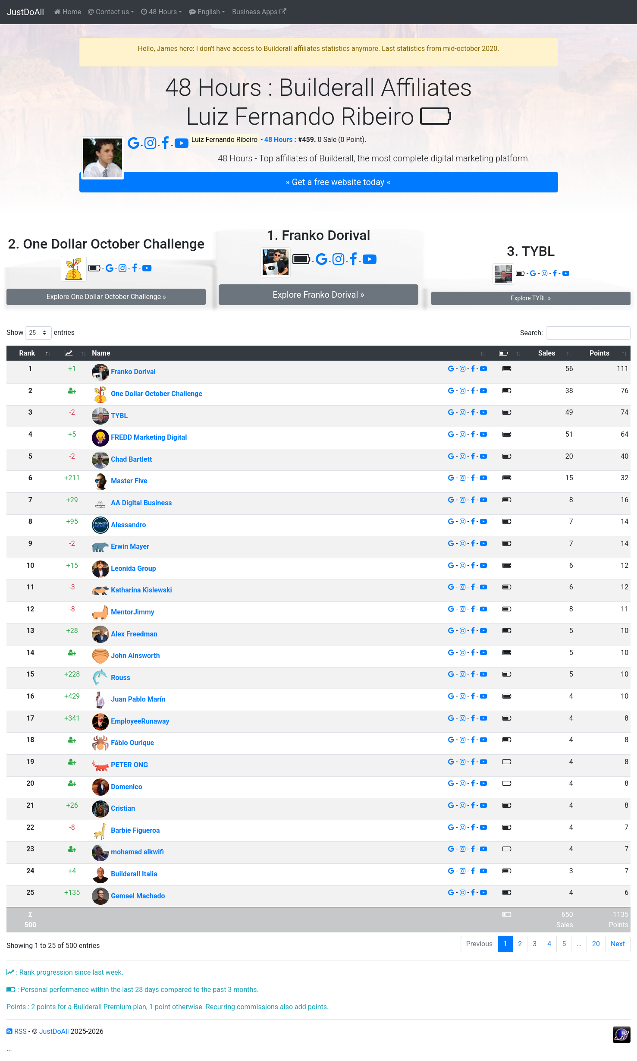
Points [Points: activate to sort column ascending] (599, 353)
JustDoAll (25, 12)
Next (618, 944)
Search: (575, 333)
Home (67, 12)
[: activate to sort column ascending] (72, 354)
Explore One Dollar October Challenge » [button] (106, 297)
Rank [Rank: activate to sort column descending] (27, 353)
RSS (16, 1031)
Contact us (108, 12)
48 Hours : (280, 139)
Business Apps (259, 12)
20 (596, 944)
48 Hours (159, 12)
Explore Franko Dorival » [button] (318, 295)
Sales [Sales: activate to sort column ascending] (546, 353)
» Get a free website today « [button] (338, 182)
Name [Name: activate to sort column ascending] (101, 353)
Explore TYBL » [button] (531, 298)
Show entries (40, 333)
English (204, 12)
